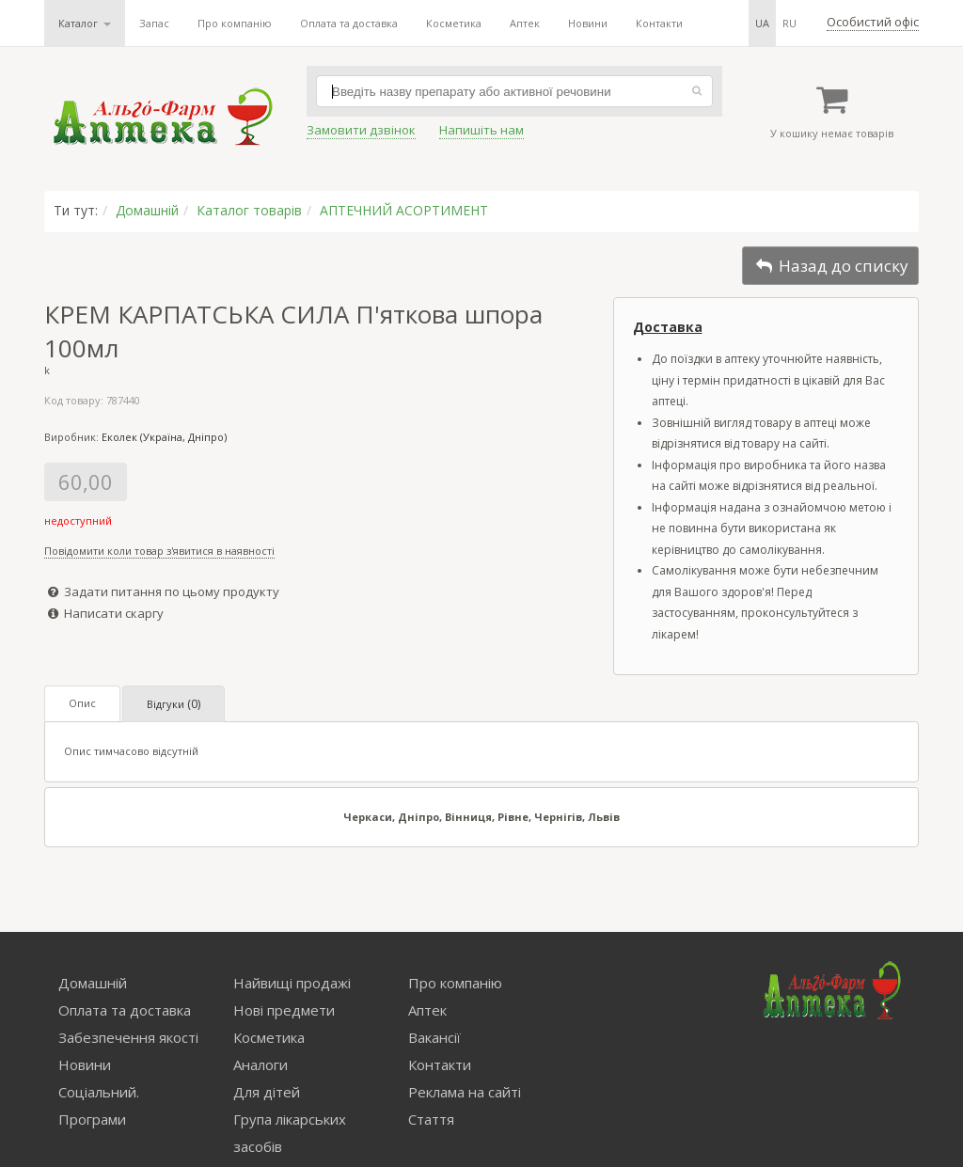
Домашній (147, 210)
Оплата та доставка (349, 23)
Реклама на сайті (464, 1091)
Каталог (84, 23)
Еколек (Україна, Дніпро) (164, 437)
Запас (154, 23)
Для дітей (266, 1091)
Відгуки (173, 704)
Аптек (525, 23)
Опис (82, 703)
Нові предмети (284, 1010)
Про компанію (234, 23)
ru (789, 23)
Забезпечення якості (128, 1037)
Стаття (431, 1119)
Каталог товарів (249, 210)
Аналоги (260, 1064)
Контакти (659, 23)
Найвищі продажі (292, 982)
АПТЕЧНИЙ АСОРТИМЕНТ (404, 210)
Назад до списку (830, 265)
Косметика (454, 23)
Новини (588, 23)
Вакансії (434, 1037)
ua (762, 23)
